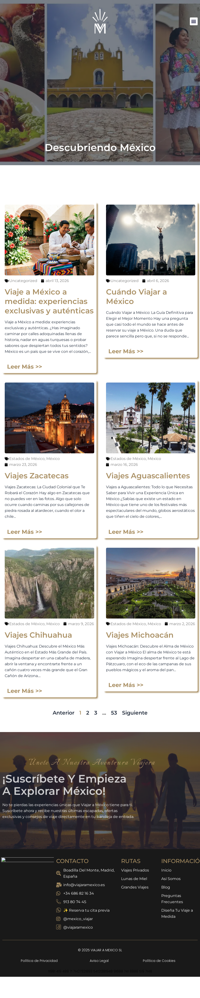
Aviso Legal (99, 960)
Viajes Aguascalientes (148, 977)
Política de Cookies (159, 960)
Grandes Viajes (135, 887)
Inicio (166, 870)
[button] (194, 21)
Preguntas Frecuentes (172, 898)
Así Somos (171, 878)
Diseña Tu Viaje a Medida (177, 913)
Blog (165, 887)
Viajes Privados (135, 870)
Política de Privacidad (39, 960)
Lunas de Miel (134, 878)
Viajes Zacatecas (36, 977)
